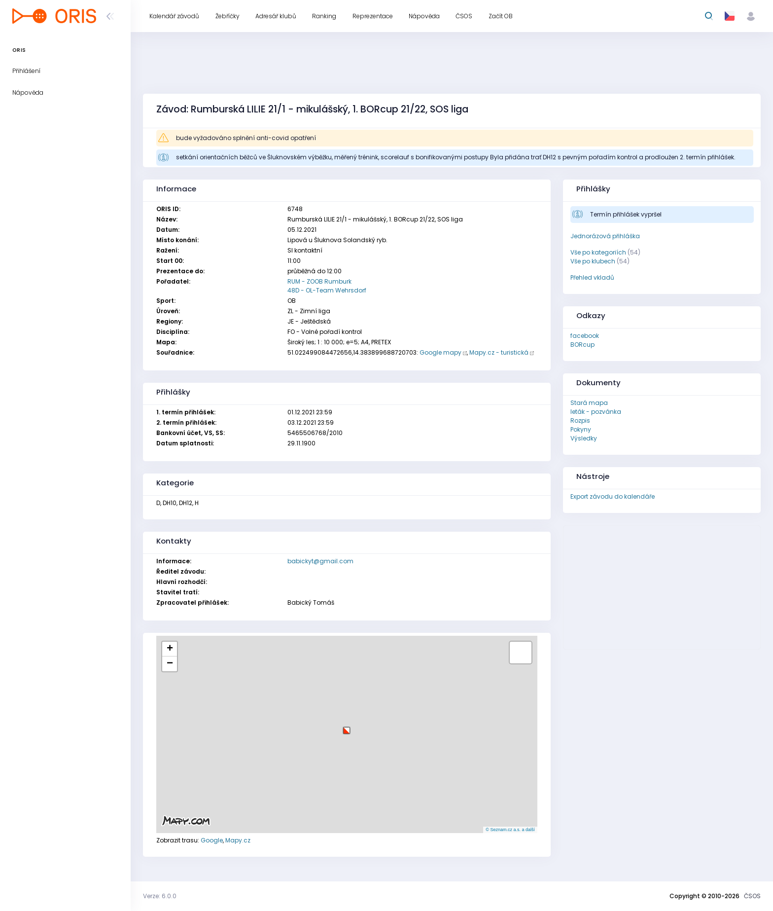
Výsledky (583, 438)
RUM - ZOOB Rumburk (319, 281)
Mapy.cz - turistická (498, 352)
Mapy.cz (237, 840)
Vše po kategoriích (598, 252)
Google (212, 840)
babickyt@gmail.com (320, 561)
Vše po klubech (592, 261)
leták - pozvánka (595, 411)
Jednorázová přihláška (605, 236)
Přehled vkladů (592, 277)
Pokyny (580, 429)
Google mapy (440, 352)
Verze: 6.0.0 (159, 896)
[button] (346, 726)
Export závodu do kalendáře (612, 496)
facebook (584, 335)
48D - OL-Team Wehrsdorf (326, 290)
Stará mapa (589, 403)
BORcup (582, 344)
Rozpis (580, 420)
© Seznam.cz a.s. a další (510, 829)
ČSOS (752, 896)
